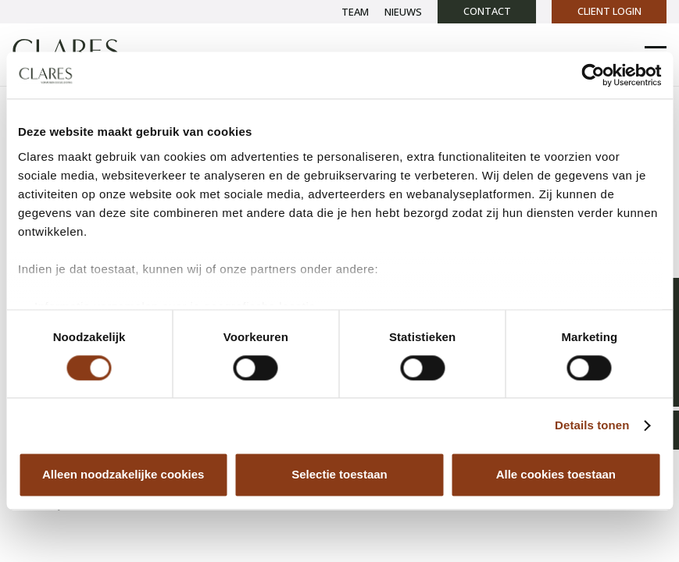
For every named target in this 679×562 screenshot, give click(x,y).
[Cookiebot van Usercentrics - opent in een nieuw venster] (592, 75)
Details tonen (592, 425)
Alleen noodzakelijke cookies (123, 475)
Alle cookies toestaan (556, 475)
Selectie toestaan (339, 475)
